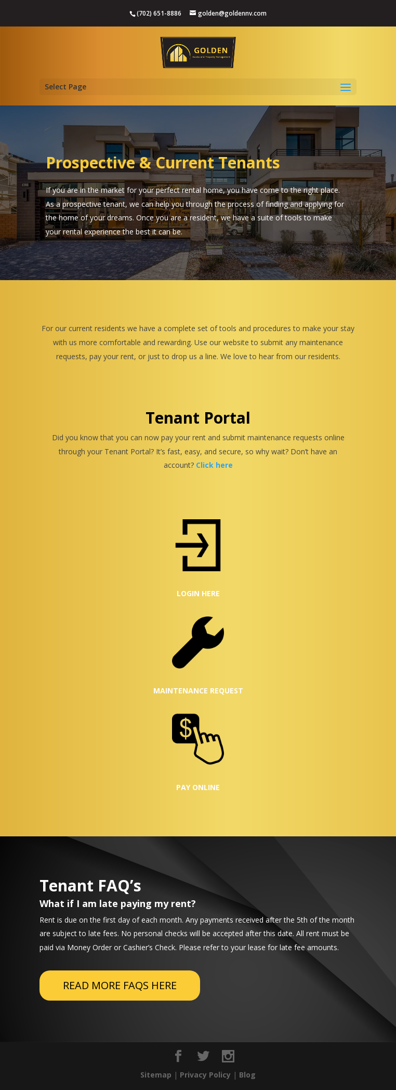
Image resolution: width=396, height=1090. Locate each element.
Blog (247, 1075)
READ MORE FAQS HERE (120, 985)
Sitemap (155, 1075)
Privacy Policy (205, 1075)
